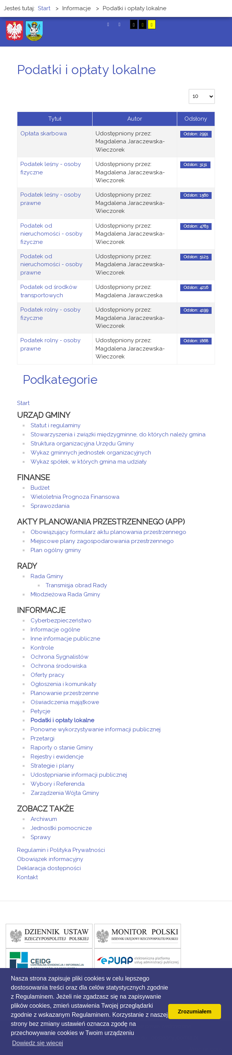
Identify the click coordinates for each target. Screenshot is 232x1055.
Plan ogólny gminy (56, 550)
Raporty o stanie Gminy (62, 747)
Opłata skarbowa (43, 133)
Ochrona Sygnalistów (59, 656)
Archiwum (44, 819)
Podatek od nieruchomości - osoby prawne (51, 264)
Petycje (40, 711)
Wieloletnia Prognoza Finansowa (75, 496)
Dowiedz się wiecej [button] (37, 1043)
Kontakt (27, 877)
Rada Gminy (47, 576)
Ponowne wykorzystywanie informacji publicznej (96, 729)
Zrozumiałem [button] (195, 1011)
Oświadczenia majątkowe (65, 702)
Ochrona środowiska (59, 665)
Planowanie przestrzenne (65, 693)
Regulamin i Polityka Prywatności (61, 850)
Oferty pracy (47, 675)
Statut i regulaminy (55, 425)
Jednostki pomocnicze (61, 828)
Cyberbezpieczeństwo (61, 620)
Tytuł (54, 118)
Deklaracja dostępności (49, 868)
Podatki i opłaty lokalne (62, 720)
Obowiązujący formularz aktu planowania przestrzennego (108, 532)
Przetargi (42, 738)
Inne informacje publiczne (65, 638)
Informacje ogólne (55, 629)
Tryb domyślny (108, 24)
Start (23, 403)
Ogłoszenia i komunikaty (63, 684)
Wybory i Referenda (58, 783)
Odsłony (195, 118)
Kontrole (42, 647)
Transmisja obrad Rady (76, 585)
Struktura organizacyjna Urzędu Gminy (82, 443)
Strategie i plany (52, 765)
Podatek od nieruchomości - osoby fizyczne (51, 233)
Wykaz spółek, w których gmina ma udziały (89, 461)
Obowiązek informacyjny (50, 859)
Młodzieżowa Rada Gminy (65, 594)
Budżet (40, 487)
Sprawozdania (50, 506)
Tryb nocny (120, 24)
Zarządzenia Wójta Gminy (65, 793)
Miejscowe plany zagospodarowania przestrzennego (102, 541)
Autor (134, 118)
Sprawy (41, 837)
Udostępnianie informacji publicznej (79, 774)
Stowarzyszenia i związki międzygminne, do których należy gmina (118, 434)
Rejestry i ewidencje (57, 756)
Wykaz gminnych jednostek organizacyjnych (91, 452)
